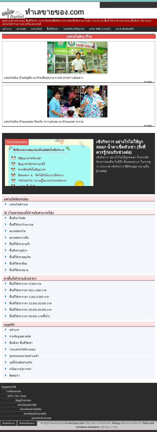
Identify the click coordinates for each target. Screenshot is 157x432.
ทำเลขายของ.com (74, 423)
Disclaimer (94, 427)
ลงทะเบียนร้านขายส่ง (41, 418)
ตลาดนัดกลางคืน (19, 237)
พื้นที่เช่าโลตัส (17, 218)
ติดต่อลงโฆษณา (27, 423)
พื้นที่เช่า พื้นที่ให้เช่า (21, 342)
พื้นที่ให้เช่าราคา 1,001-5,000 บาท (29, 296)
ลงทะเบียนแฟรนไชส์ (27, 405)
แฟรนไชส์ (36, 29)
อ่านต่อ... (149, 81)
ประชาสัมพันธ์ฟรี (124, 29)
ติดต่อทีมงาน (8, 423)
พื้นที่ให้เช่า (52, 29)
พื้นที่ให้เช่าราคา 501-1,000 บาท (28, 290)
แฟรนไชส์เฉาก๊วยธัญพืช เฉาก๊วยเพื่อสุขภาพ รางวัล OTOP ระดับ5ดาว (43, 77)
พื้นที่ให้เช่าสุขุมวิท (20, 257)
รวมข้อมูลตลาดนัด (20, 336)
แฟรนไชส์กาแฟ (18, 204)
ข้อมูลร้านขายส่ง (23, 400)
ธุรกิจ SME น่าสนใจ (99, 29)
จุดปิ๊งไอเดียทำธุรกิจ (20, 362)
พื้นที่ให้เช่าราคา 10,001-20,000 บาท (30, 303)
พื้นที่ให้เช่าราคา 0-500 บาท (25, 283)
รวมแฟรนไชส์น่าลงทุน (22, 349)
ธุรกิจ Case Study (17, 396)
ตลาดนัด (21, 29)
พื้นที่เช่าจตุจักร (18, 250)
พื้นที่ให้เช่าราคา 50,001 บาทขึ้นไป (29, 316)
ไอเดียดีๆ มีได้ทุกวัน (74, 29)
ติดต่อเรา (14, 375)
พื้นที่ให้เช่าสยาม (19, 270)
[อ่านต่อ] (101, 171)
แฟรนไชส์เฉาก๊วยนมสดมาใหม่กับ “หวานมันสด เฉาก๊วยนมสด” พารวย (44, 121)
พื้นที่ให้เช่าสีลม (18, 263)
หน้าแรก (6, 29)
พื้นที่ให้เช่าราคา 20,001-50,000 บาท (30, 309)
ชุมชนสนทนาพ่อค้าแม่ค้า (24, 356)
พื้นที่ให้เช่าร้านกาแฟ (21, 224)
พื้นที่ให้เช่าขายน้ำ (19, 244)
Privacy (116, 423)
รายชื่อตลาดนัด (13, 391)
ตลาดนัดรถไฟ (17, 231)
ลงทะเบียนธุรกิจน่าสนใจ (35, 414)
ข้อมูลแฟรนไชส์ (9, 387)
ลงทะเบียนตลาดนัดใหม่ (30, 409)
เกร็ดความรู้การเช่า (20, 369)
